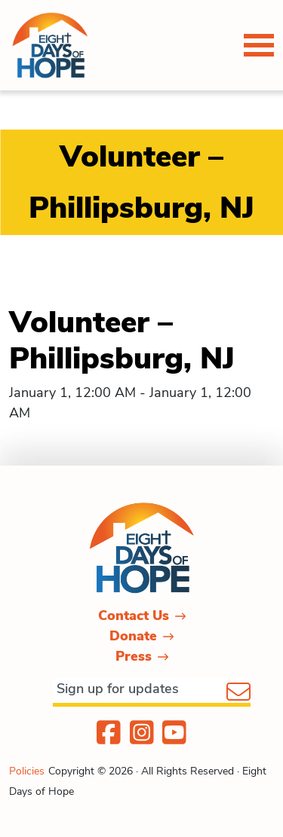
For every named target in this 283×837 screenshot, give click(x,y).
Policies (27, 771)
